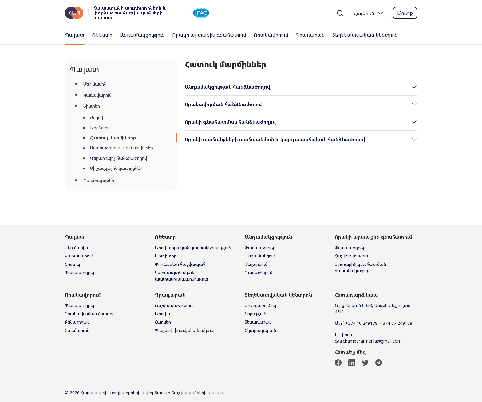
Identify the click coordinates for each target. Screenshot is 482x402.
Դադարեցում (258, 272)
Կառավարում (97, 95)
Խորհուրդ (100, 127)
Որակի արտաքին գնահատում (209, 34)
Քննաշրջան (77, 322)
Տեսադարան (258, 322)
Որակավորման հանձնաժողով (223, 104)
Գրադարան (310, 34)
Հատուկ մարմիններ (113, 138)
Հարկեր (163, 322)
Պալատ (75, 34)
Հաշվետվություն (351, 256)
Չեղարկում (256, 264)
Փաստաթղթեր (98, 180)
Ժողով (96, 117)
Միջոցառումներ (261, 305)
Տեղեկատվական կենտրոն (365, 34)
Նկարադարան (260, 330)
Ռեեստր (102, 34)
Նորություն (255, 313)
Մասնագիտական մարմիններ (121, 148)
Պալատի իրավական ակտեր (185, 330)
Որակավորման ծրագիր (90, 313)
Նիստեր (91, 106)
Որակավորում (271, 34)
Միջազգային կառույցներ (116, 168)
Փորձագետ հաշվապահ (180, 264)
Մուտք (405, 13)
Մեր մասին (94, 84)
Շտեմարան (77, 330)
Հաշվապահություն (174, 305)
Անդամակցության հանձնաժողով (227, 86)
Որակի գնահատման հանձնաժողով (230, 121)
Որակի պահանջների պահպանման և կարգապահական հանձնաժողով (275, 139)
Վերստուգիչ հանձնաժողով (118, 158)
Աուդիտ (163, 313)
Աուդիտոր (165, 256)
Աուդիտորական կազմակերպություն (193, 247)
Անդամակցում (260, 256)
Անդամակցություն (142, 34)
